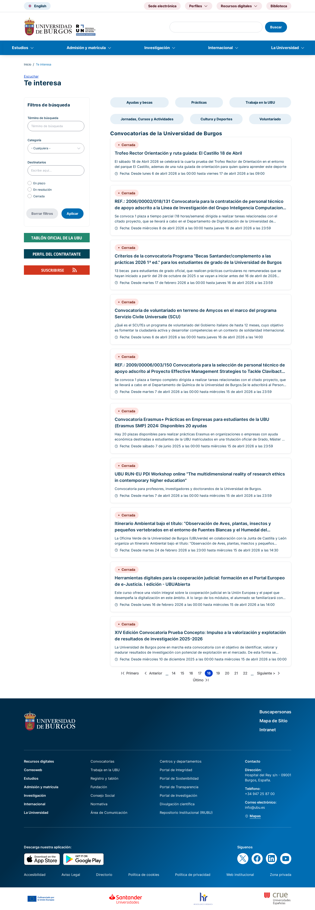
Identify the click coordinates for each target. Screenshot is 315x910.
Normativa (99, 804)
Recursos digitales (39, 761)
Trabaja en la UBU (260, 102)
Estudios (20, 47)
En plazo (39, 183)
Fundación (99, 787)
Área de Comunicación (109, 812)
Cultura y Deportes (216, 119)
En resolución (42, 189)
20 (228, 674)
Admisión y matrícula (86, 47)
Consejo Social (103, 795)
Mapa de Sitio (273, 720)
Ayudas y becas (139, 102)
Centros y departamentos (180, 761)
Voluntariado (270, 119)
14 (174, 674)
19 (218, 674)
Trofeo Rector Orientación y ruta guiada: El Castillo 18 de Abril (178, 153)
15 (183, 674)
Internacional (220, 47)
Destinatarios (37, 162)
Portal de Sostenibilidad (179, 778)
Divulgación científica (177, 804)
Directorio (104, 874)
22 (246, 674)
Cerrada (39, 196)
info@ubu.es (255, 807)
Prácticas (199, 102)
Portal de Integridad (176, 770)
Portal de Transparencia (179, 787)
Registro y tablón (104, 778)
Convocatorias (102, 761)
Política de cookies (143, 874)
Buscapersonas (275, 711)
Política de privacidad (192, 874)
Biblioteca (279, 6)
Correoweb (33, 770)
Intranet (267, 729)
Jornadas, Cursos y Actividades (147, 119)
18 (210, 674)
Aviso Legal (71, 874)
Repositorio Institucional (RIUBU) (186, 812)
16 (192, 674)
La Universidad (285, 47)
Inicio (27, 64)
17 (200, 674)
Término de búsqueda (43, 118)
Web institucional (240, 874)
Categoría (34, 140)
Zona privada (280, 874)
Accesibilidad (34, 874)
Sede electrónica (162, 6)
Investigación (157, 47)
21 (237, 674)
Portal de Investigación (178, 795)
